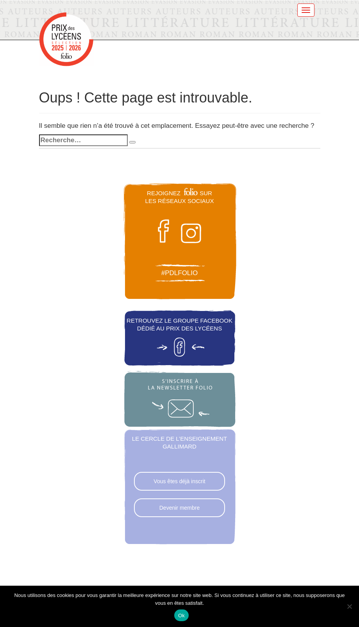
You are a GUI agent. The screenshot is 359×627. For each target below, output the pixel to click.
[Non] (349, 606)
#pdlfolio (179, 273)
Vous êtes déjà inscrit (179, 481)
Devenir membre (179, 508)
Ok (181, 615)
